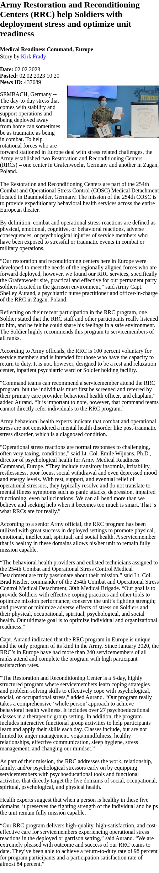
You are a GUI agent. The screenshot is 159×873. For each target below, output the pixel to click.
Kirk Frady (33, 56)
